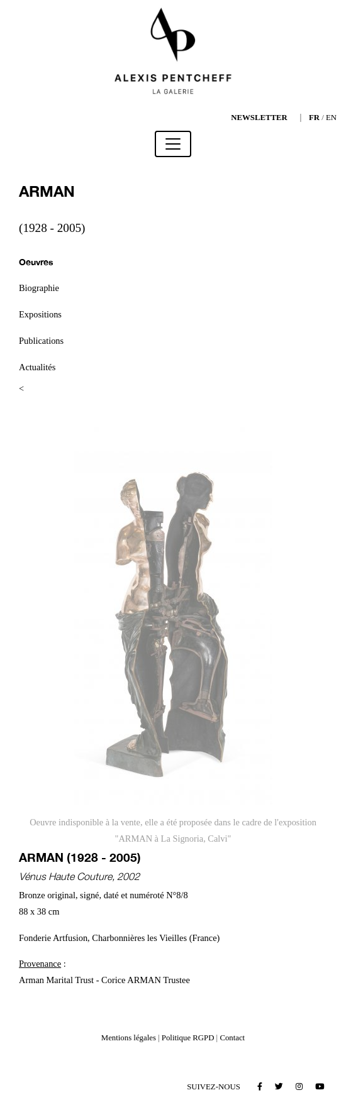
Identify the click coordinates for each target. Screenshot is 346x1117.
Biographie (39, 288)
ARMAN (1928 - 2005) (80, 857)
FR (314, 117)
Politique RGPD (188, 1037)
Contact (232, 1037)
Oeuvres (36, 261)
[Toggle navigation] (173, 144)
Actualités (37, 367)
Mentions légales (128, 1037)
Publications (41, 341)
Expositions (40, 314)
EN (331, 117)
